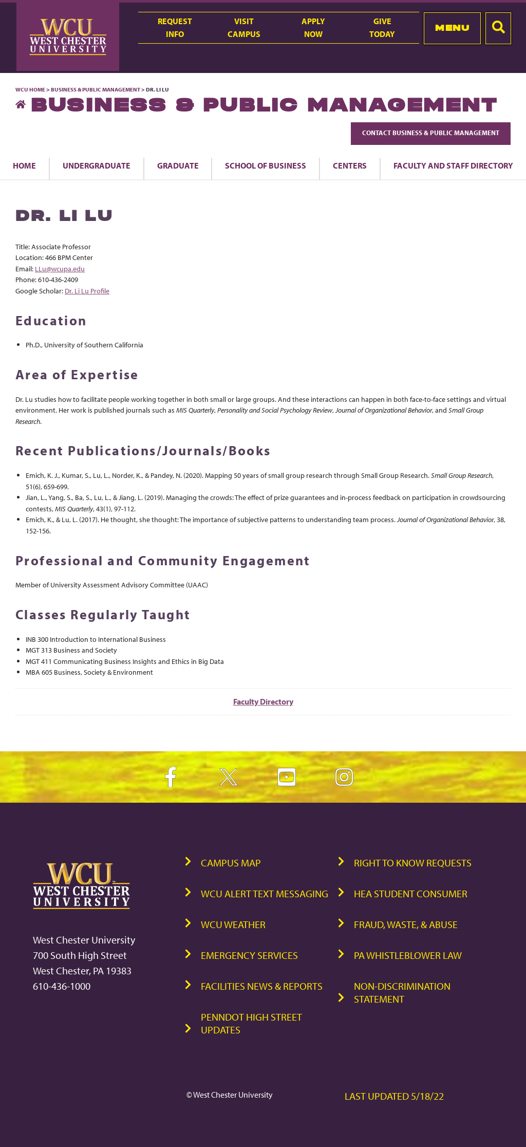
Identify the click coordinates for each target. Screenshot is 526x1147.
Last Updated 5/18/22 (394, 1095)
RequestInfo (175, 27)
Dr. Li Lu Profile (87, 290)
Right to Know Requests (413, 862)
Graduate (178, 165)
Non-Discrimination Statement (402, 992)
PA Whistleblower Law (408, 955)
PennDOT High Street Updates (251, 1023)
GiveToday (382, 27)
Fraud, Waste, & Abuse (406, 924)
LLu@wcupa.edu (60, 268)
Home (24, 165)
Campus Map (231, 862)
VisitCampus (244, 27)
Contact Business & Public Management (430, 132)
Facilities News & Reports (262, 985)
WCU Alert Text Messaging (264, 893)
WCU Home (30, 89)
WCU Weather (233, 924)
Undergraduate (96, 165)
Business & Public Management (95, 89)
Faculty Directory (263, 701)
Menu (452, 27)
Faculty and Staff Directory (453, 165)
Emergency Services (249, 955)
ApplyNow (313, 27)
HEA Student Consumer (410, 893)
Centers (350, 165)
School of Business (265, 165)
